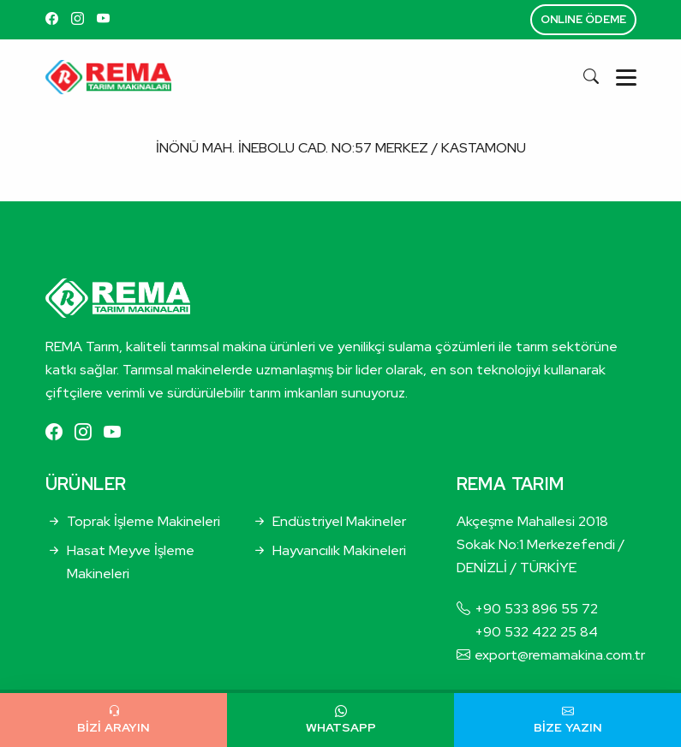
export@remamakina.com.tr (560, 655)
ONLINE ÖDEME (583, 19)
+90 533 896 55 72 (536, 609)
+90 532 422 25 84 (536, 632)
